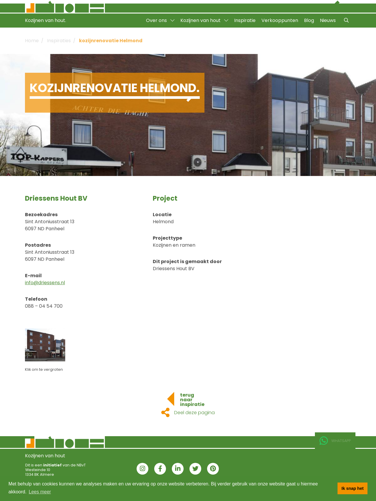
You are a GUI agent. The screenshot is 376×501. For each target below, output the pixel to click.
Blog (309, 20)
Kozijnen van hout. (45, 20)
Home (32, 40)
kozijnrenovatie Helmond (110, 40)
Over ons (160, 20)
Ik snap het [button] (353, 488)
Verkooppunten (279, 20)
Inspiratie (245, 20)
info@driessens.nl (45, 282)
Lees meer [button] (40, 491)
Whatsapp (335, 441)
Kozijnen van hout (204, 20)
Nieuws (328, 20)
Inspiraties (59, 40)
